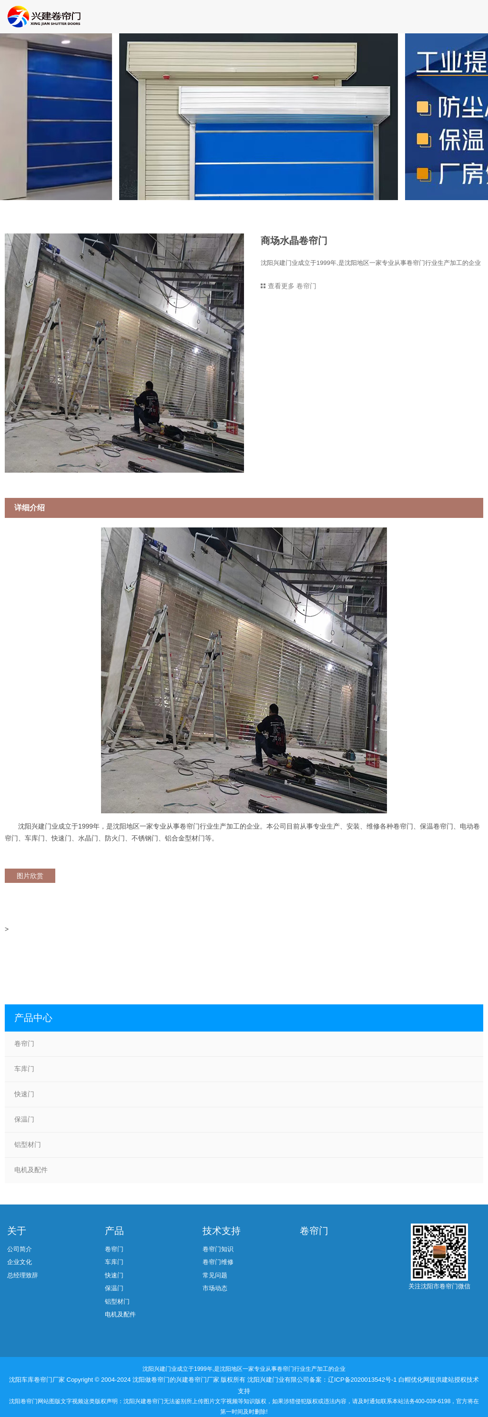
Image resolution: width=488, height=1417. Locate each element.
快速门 (24, 1094)
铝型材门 (27, 1144)
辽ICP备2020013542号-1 (363, 1379)
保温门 (24, 1119)
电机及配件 (31, 1170)
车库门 (24, 1069)
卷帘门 (24, 1043)
